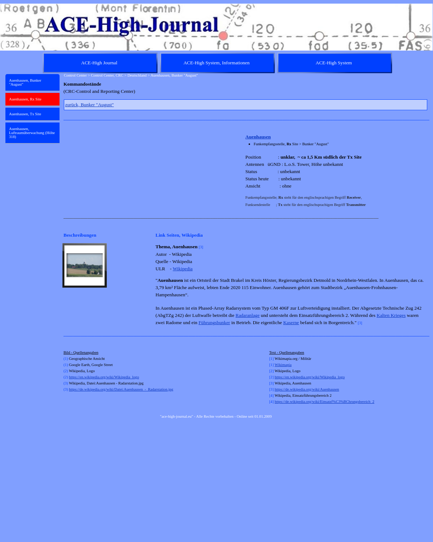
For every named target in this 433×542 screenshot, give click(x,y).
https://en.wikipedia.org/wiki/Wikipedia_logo (104, 377)
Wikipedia (183, 268)
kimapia (285, 365)
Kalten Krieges (391, 315)
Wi (277, 365)
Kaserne (291, 322)
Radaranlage (248, 315)
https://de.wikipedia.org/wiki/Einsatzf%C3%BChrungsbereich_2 (324, 402)
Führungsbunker (214, 322)
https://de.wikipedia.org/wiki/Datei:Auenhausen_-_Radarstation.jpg (121, 389)
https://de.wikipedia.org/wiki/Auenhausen (307, 389)
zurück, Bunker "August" (89, 104)
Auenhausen (258, 136)
